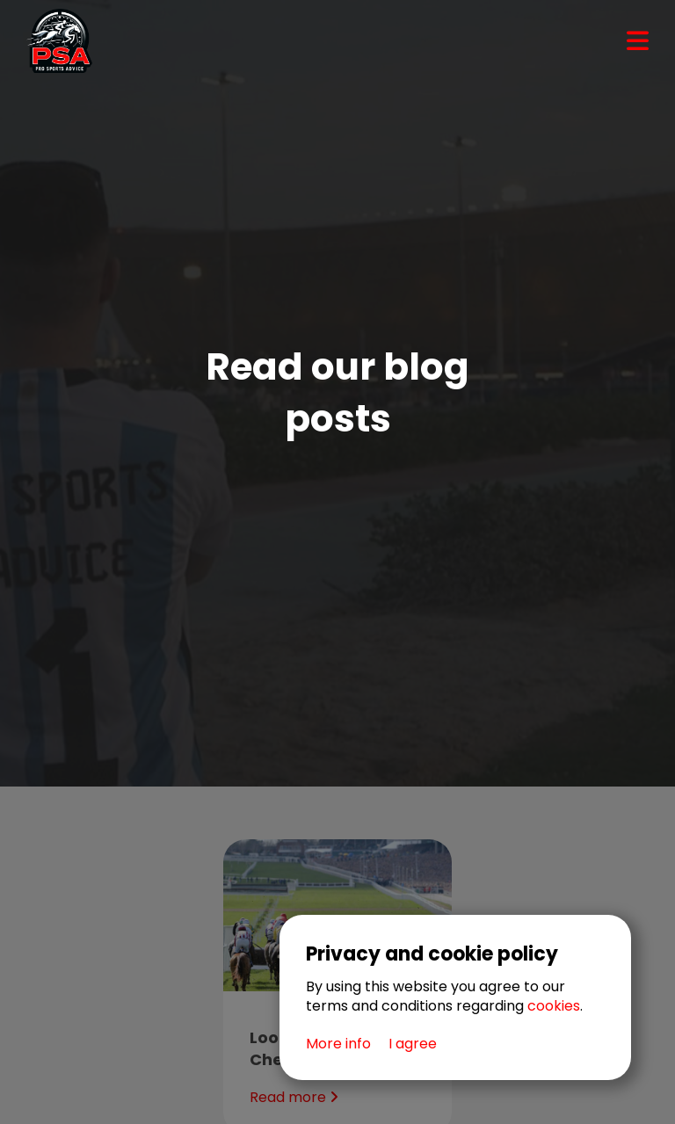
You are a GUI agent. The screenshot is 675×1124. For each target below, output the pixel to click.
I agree (412, 1044)
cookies (553, 1006)
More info (338, 1044)
